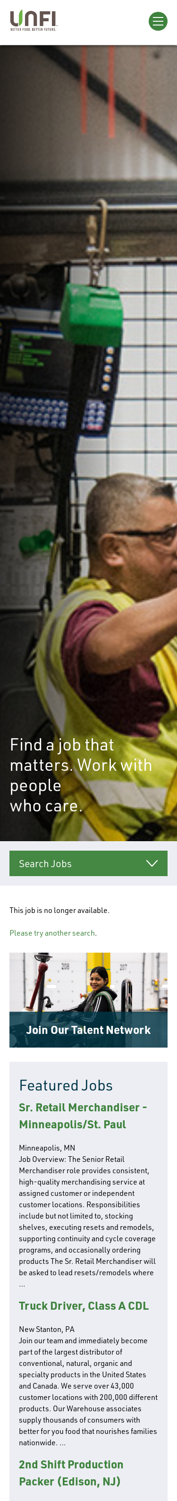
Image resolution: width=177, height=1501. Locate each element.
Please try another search (52, 933)
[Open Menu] (158, 21)
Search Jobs (45, 863)
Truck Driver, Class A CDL (84, 1305)
